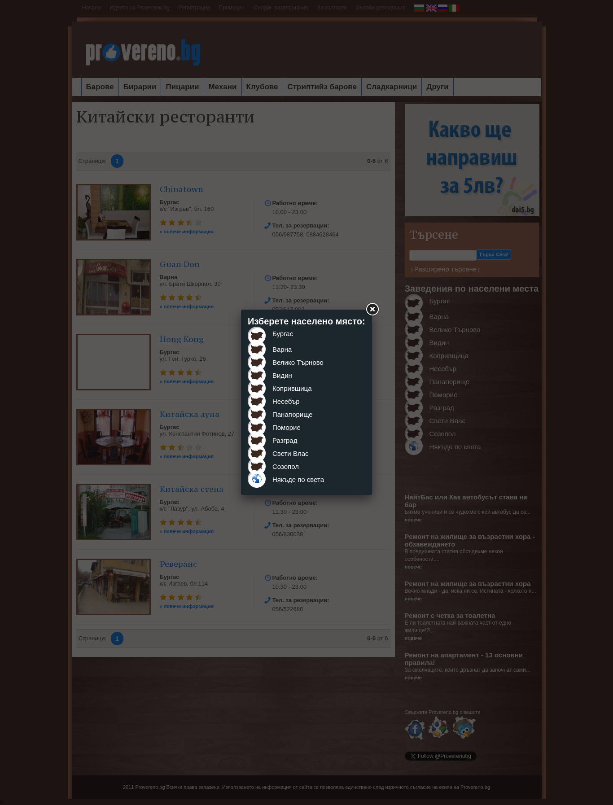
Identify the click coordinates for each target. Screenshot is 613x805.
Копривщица (292, 388)
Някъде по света (298, 479)
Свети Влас (290, 453)
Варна (282, 349)
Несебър (286, 401)
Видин (282, 375)
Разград (284, 440)
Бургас (282, 333)
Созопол (285, 466)
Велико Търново (298, 362)
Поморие (286, 427)
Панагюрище (292, 414)
